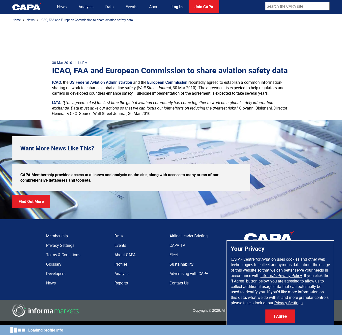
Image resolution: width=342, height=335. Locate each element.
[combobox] (297, 6)
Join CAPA (204, 6)
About (154, 6)
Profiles (121, 264)
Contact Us (179, 283)
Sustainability (182, 264)
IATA (56, 102)
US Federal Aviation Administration (100, 82)
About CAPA (125, 254)
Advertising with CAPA (189, 273)
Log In (177, 6)
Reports (121, 283)
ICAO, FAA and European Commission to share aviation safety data (86, 20)
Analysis (86, 6)
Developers (55, 273)
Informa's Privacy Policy (281, 275)
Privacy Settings (288, 303)
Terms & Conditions (63, 254)
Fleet (174, 254)
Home (16, 20)
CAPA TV (177, 245)
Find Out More (31, 201)
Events (131, 6)
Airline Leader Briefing (189, 236)
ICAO (56, 82)
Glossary (53, 264)
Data (109, 6)
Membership (57, 236)
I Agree (280, 316)
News (62, 6)
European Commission (167, 82)
